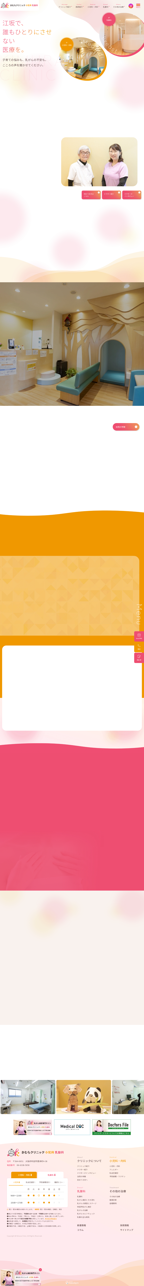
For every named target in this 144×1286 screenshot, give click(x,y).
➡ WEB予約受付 (51, 1219)
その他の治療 (115, 1196)
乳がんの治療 (82, 1210)
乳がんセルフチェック (86, 1213)
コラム (80, 1229)
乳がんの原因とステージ (86, 1203)
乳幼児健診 (114, 1173)
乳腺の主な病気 (83, 1217)
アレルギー (114, 1169)
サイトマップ (126, 1229)
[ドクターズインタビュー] (131, 195)
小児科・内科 (115, 1166)
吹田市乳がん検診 (84, 1206)
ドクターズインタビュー (86, 1173)
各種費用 (113, 1203)
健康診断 (113, 1200)
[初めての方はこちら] (91, 195)
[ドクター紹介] (111, 195)
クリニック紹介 (83, 1166)
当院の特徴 (120, 426)
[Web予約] (139, 636)
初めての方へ (82, 1180)
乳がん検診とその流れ (86, 1200)
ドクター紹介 (82, 1169)
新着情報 (81, 1225)
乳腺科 (79, 1196)
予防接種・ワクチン (117, 1176)
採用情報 (124, 1225)
